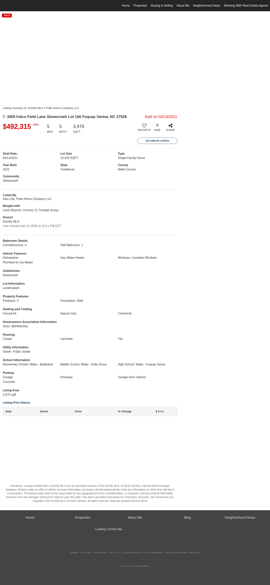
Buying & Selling (162, 5)
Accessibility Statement (143, 553)
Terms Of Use (81, 553)
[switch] (144, 129)
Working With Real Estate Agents (246, 5)
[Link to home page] (5, 5)
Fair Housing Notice (183, 553)
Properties (140, 5)
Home (126, 5)
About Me (182, 5)
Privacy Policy (107, 553)
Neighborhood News (206, 5)
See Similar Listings (157, 141)
